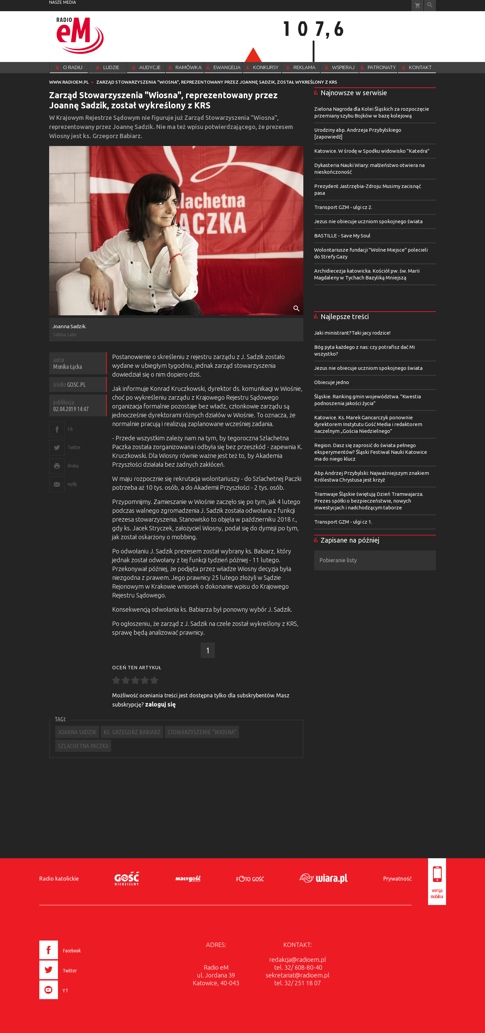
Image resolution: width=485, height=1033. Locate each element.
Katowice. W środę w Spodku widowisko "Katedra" (371, 151)
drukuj (72, 465)
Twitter (74, 447)
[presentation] (74, 1000)
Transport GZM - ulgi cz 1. (343, 522)
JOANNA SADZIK (77, 732)
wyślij (71, 484)
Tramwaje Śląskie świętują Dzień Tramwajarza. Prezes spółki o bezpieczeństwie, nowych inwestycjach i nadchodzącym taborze (368, 500)
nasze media (62, 2)
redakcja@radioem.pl (297, 959)
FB (70, 429)
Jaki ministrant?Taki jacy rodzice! (352, 333)
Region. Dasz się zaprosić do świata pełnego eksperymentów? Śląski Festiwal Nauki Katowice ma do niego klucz (370, 452)
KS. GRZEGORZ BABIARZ (131, 732)
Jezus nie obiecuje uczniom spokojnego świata (368, 221)
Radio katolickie (59, 879)
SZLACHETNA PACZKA (83, 745)
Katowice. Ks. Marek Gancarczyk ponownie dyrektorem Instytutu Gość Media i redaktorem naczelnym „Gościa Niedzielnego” (368, 424)
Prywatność (397, 879)
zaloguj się (160, 704)
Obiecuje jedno (331, 382)
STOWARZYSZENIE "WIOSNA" (201, 732)
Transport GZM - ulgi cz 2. (343, 207)
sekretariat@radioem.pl (297, 975)
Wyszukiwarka (430, 5)
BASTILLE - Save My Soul (342, 235)
